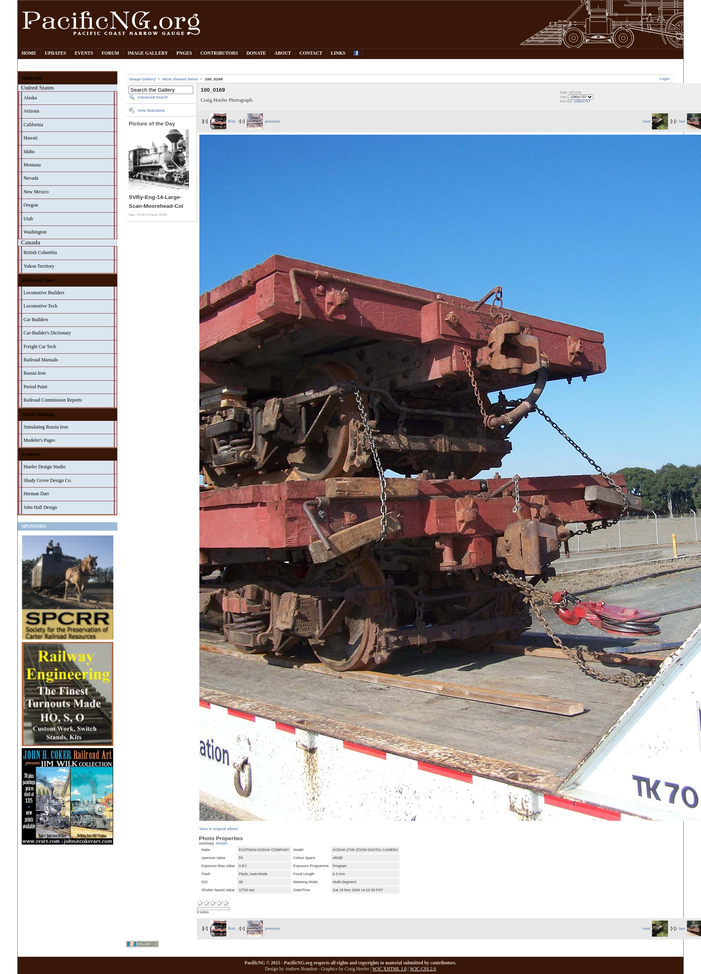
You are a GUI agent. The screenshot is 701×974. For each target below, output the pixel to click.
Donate (256, 53)
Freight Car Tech (40, 346)
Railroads (32, 78)
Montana (32, 165)
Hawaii (31, 138)
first (222, 121)
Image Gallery (148, 53)
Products (31, 454)
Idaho (29, 151)
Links (338, 53)
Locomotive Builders (44, 292)
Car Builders (36, 319)
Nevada (31, 178)
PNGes (184, 53)
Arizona (31, 111)
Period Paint (35, 387)
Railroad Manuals (41, 360)
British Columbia (40, 252)
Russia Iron (35, 373)
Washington (35, 232)
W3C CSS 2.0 (423, 969)
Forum (110, 53)
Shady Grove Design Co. (48, 480)
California (33, 124)
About (283, 53)
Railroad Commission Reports (53, 400)
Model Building (38, 414)
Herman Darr (36, 493)
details (222, 843)
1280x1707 (582, 101)
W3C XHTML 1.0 (389, 969)
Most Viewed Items (180, 79)
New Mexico (36, 192)
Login (665, 79)
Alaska (30, 97)
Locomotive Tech (40, 306)
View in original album (218, 829)
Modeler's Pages (39, 440)
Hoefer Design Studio (45, 467)
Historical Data (38, 280)
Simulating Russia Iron (46, 427)
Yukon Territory (39, 266)
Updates (55, 53)
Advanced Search (152, 97)
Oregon (31, 205)
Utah (28, 218)
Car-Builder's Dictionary (47, 333)
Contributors (219, 53)
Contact (310, 53)
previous (263, 121)
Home (29, 53)
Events (83, 53)
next (655, 121)
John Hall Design (40, 507)
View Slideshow (151, 111)
